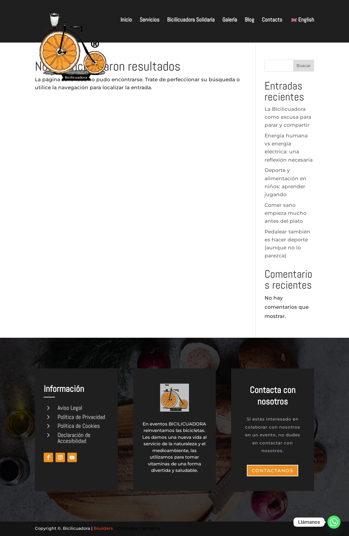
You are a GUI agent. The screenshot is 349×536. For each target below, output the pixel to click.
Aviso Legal (70, 408)
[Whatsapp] (333, 522)
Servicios (149, 20)
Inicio (126, 20)
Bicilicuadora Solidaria (191, 20)
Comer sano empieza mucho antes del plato (285, 213)
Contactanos (272, 470)
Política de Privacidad (81, 417)
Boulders (103, 528)
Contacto (272, 20)
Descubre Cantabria (139, 528)
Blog (249, 20)
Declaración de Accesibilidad (74, 438)
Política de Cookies (79, 426)
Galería (229, 20)
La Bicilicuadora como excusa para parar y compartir (288, 117)
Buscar (303, 65)
